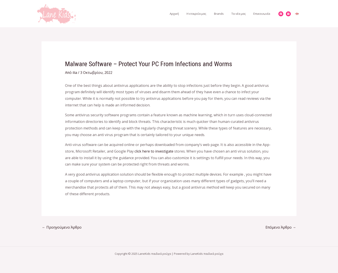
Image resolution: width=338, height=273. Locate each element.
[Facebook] (280, 13)
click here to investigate (153, 151)
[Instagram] (288, 13)
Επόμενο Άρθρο (280, 227)
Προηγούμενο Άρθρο (62, 227)
